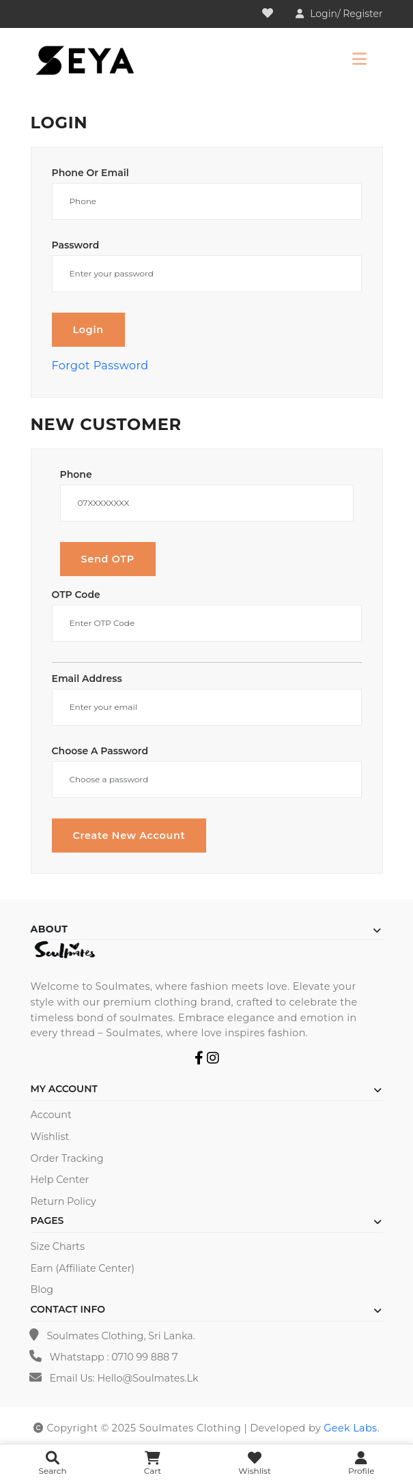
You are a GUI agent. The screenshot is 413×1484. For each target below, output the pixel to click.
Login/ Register (346, 14)
